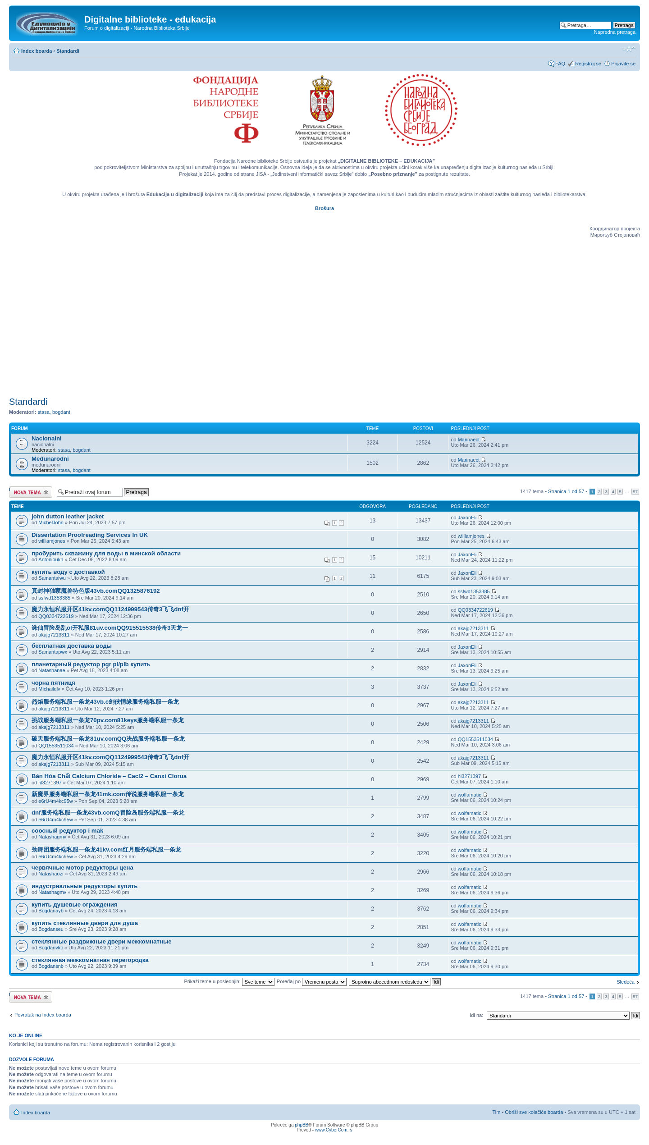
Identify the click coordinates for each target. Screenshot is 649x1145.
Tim (496, 1112)
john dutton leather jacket (68, 516)
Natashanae (51, 670)
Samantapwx (52, 652)
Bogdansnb (51, 966)
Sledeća (626, 982)
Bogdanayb (51, 910)
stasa (44, 412)
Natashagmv (52, 836)
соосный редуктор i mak (67, 830)
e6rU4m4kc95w (55, 801)
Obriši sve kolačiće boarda (534, 1112)
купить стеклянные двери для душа (85, 923)
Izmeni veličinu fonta (628, 49)
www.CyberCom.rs (333, 1129)
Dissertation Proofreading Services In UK (90, 534)
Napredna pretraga (614, 32)
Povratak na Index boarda (42, 1014)
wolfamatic (469, 794)
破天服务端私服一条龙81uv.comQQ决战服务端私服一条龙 (108, 738)
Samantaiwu (52, 578)
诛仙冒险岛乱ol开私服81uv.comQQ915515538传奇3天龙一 (110, 627)
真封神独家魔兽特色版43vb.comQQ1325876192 (96, 590)
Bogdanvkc (50, 947)
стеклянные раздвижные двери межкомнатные (102, 941)
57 (635, 491)
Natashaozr (51, 873)
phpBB (301, 1124)
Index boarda (36, 51)
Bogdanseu (51, 929)
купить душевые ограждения (75, 904)
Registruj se (588, 63)
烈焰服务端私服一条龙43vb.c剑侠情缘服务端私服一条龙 (105, 701)
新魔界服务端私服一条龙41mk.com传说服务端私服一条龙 (108, 794)
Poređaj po (312, 981)
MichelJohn (51, 522)
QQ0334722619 (55, 616)
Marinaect (469, 439)
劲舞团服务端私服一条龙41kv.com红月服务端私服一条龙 (106, 849)
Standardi (67, 51)
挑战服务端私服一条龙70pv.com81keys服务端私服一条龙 (108, 720)
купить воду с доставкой (68, 571)
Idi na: (476, 1015)
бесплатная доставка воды (72, 645)
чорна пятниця (53, 682)
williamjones (51, 541)
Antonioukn (50, 559)
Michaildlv (49, 689)
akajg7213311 (53, 634)
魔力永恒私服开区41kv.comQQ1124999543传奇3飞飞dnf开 (110, 609)
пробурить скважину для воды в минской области (106, 553)
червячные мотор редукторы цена (82, 867)
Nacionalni (47, 438)
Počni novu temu (30, 492)
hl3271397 (49, 782)
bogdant (61, 412)
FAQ (560, 63)
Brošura (324, 208)
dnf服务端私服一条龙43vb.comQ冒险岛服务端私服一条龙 (108, 812)
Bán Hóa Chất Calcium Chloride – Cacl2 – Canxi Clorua (109, 776)
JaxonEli (467, 517)
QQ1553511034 (55, 745)
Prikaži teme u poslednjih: (229, 981)
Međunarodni (50, 458)
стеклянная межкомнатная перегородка (90, 960)
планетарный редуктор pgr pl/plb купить (91, 664)
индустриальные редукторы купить (84, 886)
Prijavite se (623, 63)
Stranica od (566, 491)
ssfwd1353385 (54, 597)
